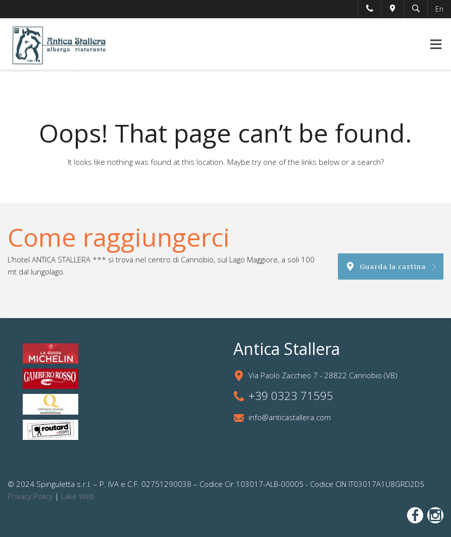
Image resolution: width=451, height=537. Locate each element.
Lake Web (77, 496)
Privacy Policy (30, 496)
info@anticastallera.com (289, 417)
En (439, 9)
